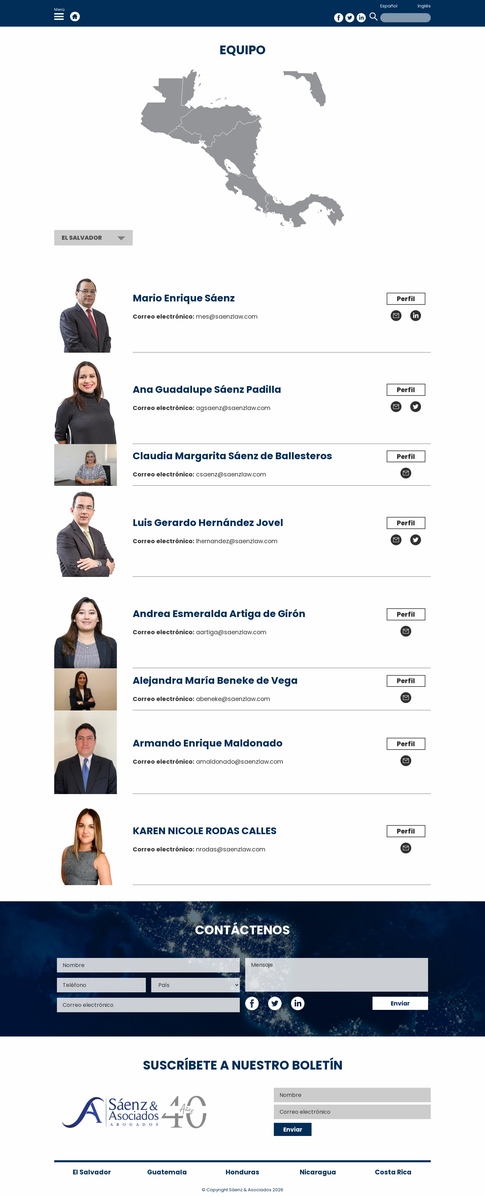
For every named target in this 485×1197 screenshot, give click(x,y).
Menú (59, 13)
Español (388, 6)
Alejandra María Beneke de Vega (215, 680)
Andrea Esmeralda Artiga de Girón (219, 613)
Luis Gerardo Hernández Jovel (208, 522)
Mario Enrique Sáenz (184, 298)
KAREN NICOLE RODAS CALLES (205, 831)
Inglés (424, 6)
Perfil (406, 298)
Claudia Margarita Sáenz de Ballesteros (232, 456)
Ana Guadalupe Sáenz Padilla (207, 389)
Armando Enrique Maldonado (208, 743)
